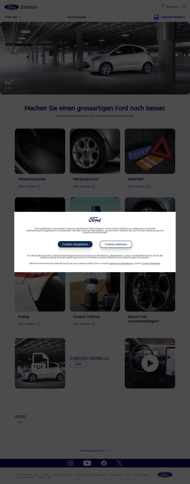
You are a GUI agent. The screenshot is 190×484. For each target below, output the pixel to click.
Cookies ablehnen (116, 244)
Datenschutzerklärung (121, 263)
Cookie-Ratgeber (151, 263)
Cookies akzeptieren (75, 244)
